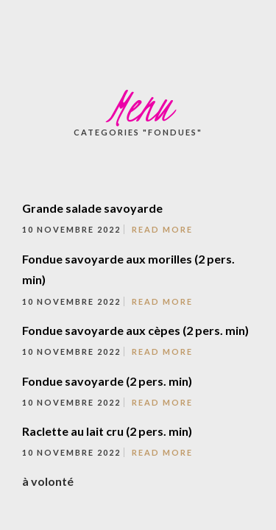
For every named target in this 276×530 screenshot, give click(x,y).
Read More (162, 229)
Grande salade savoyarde (92, 208)
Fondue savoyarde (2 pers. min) (107, 381)
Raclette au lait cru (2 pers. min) (107, 431)
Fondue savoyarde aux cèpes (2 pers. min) (135, 330)
